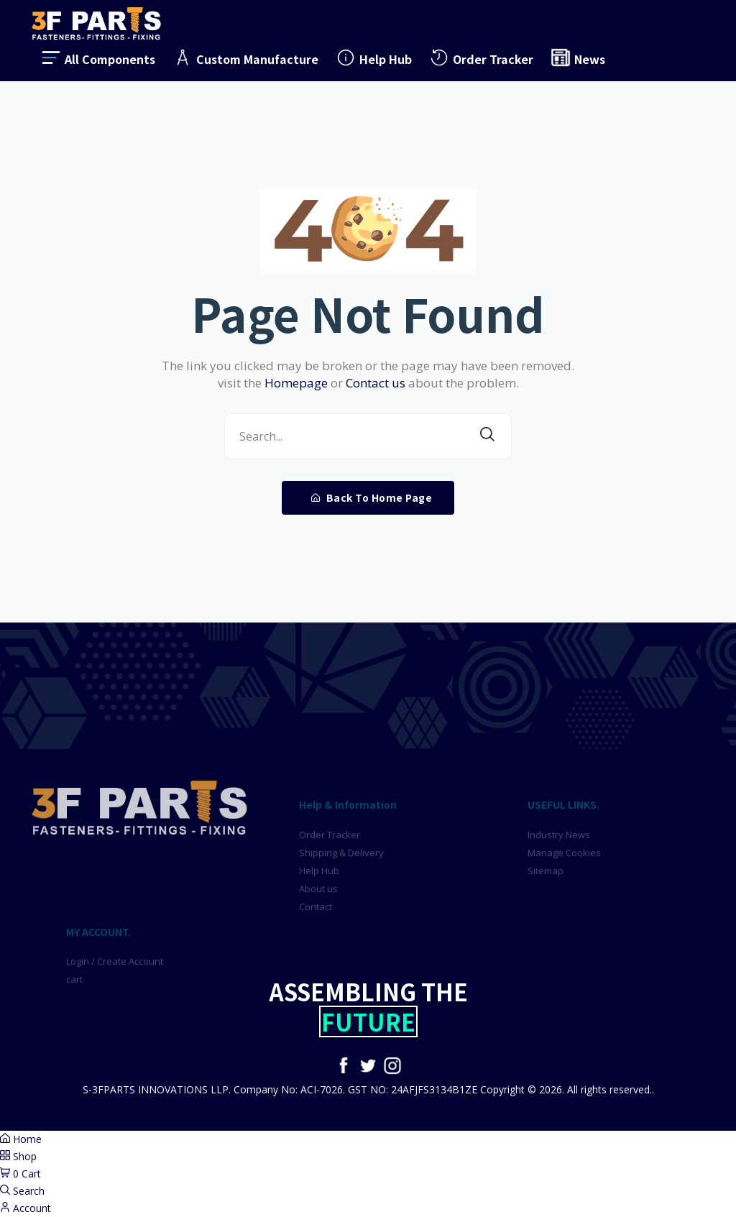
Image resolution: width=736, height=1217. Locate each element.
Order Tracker (480, 57)
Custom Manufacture (245, 57)
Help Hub (373, 57)
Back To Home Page (372, 497)
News (577, 57)
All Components (97, 57)
